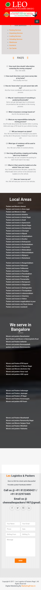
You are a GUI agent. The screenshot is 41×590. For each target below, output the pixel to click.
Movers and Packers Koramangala (17, 399)
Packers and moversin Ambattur (17, 214)
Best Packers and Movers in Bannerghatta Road (22, 339)
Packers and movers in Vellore (16, 299)
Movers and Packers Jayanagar (16, 393)
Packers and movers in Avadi (16, 220)
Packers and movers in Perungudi (17, 276)
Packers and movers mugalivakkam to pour (21, 301)
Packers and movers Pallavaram (17, 265)
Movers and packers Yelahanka (16, 428)
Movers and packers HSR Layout (17, 374)
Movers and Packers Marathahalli (17, 418)
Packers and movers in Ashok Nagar (18, 217)
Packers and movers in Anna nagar (18, 209)
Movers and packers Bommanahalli (18, 344)
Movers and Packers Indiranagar (17, 390)
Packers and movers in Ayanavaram (18, 223)
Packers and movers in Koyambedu (18, 247)
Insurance (12, 45)
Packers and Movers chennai (16, 206)
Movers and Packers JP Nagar (16, 396)
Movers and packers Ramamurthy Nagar (20, 420)
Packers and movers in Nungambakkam (19, 263)
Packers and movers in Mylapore (17, 255)
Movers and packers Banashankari (18, 336)
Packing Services (15, 30)
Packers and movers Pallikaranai (17, 268)
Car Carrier (13, 48)
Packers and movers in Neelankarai (18, 258)
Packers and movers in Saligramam (18, 284)
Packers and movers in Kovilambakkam (19, 244)
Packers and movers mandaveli (16, 307)
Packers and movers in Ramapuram (18, 282)
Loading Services (15, 36)
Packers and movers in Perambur (17, 271)
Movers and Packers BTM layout (17, 363)
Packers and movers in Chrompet (17, 231)
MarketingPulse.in (29, 586)
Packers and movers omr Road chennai (19, 304)
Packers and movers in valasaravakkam (19, 293)
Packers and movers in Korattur (17, 239)
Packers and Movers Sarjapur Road (18, 423)
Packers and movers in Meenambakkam (19, 252)
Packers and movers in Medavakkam (18, 250)
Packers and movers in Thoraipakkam (19, 290)
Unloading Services (15, 39)
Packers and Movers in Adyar (16, 212)
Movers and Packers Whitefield (16, 426)
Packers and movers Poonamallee (17, 279)
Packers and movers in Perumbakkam (19, 274)
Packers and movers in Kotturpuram (18, 242)
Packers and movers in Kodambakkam (19, 236)
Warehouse (13, 42)
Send (20, 561)
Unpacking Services (16, 33)
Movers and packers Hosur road (17, 371)
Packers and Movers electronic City (18, 369)
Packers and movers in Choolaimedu (18, 228)
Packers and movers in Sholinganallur (19, 288)
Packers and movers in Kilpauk (16, 233)
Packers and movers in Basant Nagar (18, 225)
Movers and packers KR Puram (16, 401)
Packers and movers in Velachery (17, 296)
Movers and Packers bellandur (16, 342)
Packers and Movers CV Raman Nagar (19, 366)
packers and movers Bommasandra (18, 347)
